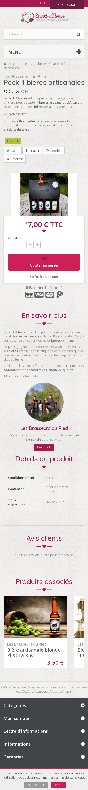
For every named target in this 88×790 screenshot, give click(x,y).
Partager (32, 150)
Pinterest (15, 159)
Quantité (14, 238)
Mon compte (17, 718)
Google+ (53, 150)
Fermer (59, 785)
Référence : (12, 91)
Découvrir (44, 447)
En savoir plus (35, 785)
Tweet (13, 150)
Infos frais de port (44, 276)
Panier (43, 3)
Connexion (67, 4)
